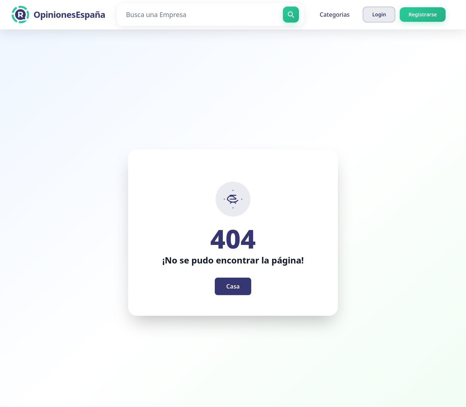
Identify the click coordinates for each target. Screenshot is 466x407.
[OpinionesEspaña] (58, 14)
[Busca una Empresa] (210, 14)
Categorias (335, 15)
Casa (233, 286)
